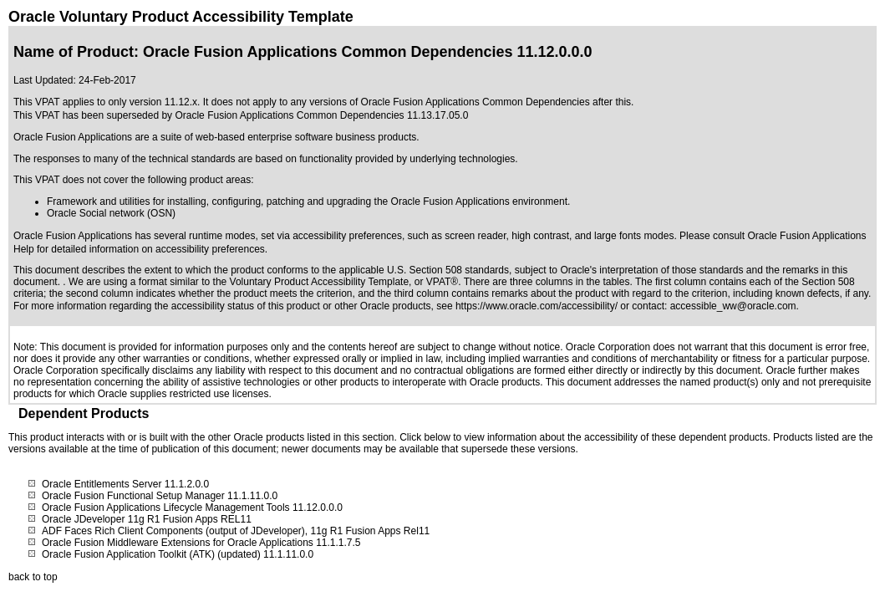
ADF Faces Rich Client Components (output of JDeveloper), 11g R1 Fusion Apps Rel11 (236, 531)
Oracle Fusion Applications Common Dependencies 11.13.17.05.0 (321, 115)
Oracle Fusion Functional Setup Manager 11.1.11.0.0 (159, 496)
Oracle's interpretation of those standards (651, 270)
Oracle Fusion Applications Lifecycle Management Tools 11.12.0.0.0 (192, 507)
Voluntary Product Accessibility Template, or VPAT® (344, 282)
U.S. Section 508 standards (448, 270)
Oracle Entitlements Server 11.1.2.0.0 (125, 484)
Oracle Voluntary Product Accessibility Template (180, 16)
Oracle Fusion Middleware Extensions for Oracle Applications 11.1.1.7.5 (201, 542)
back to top (33, 577)
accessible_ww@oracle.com (733, 306)
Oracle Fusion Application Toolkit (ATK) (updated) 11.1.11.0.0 (177, 554)
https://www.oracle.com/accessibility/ (536, 306)
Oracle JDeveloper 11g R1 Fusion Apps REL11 (147, 519)
